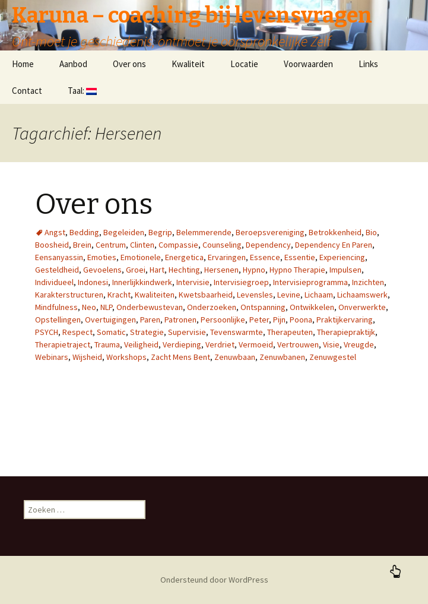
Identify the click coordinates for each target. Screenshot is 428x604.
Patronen (180, 319)
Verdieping (182, 344)
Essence (265, 257)
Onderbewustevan (149, 307)
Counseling (222, 244)
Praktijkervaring (344, 319)
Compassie (178, 244)
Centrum (111, 244)
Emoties (101, 257)
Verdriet (219, 344)
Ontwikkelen (312, 307)
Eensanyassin (59, 257)
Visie (331, 344)
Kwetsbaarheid (206, 294)
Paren (150, 319)
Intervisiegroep (241, 282)
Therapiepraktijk (346, 332)
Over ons (129, 63)
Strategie (147, 332)
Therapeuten (290, 332)
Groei (135, 269)
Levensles (255, 294)
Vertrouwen (298, 344)
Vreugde (359, 344)
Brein (82, 244)
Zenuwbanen (282, 357)
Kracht (119, 294)
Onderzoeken (211, 307)
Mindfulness (56, 307)
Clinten (142, 244)
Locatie (244, 63)
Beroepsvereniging (270, 232)
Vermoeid (256, 344)
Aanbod (73, 63)
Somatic (111, 332)
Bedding (84, 232)
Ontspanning (263, 307)
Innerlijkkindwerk (142, 282)
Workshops (126, 357)
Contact (27, 90)
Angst (55, 232)
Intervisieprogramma (310, 282)
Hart (157, 269)
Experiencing (342, 257)
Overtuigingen (110, 319)
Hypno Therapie (297, 269)
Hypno (254, 269)
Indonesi (93, 282)
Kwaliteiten (155, 294)
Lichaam (319, 294)
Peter (259, 319)
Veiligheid (141, 344)
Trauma (107, 344)
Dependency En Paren (333, 244)
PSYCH (46, 332)
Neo (89, 307)
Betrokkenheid (335, 232)
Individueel (54, 282)
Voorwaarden (308, 63)
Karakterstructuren (69, 294)
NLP (106, 307)
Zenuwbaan (234, 357)
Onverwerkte (362, 307)
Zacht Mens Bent (180, 357)
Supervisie (187, 332)
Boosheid (52, 244)
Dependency (268, 244)
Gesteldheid (57, 269)
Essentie (299, 257)
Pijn (279, 319)
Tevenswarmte (236, 332)
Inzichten (368, 282)
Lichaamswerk (362, 294)
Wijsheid (87, 357)
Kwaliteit (188, 63)
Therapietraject (62, 344)
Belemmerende (204, 232)
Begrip (160, 232)
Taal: (82, 90)
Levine (288, 294)
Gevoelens (102, 269)
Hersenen (221, 269)
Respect (77, 332)
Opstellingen (58, 319)
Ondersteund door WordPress (214, 579)
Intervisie (193, 282)
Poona (301, 319)
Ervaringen (227, 257)
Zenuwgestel (332, 357)
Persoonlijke (223, 319)
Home (23, 63)
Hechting (184, 269)
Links (368, 63)
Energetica (184, 257)
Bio (371, 232)
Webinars (51, 357)
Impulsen (345, 269)
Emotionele (141, 257)
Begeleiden (123, 232)
